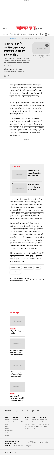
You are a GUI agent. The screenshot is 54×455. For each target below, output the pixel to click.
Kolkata (7, 419)
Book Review (28, 426)
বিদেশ (42, 34)
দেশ (37, 34)
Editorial (15, 419)
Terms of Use (43, 419)
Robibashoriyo (35, 426)
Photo (33, 422)
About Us (42, 422)
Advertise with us (44, 424)
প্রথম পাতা (5, 34)
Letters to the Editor (18, 422)
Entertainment (9, 430)
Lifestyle (27, 419)
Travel (26, 422)
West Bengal (8, 422)
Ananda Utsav (35, 419)
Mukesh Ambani (15, 267)
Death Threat (28, 267)
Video (33, 424)
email (37, 267)
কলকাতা (23, 34)
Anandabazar (13, 38)
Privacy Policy (43, 426)
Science (7, 435)
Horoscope (28, 428)
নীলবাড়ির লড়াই (14, 34)
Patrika (33, 428)
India (19, 38)
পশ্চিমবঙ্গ (31, 34)
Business (7, 433)
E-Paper (5, 28)
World (6, 426)
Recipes (27, 424)
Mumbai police (15, 272)
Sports (7, 428)
